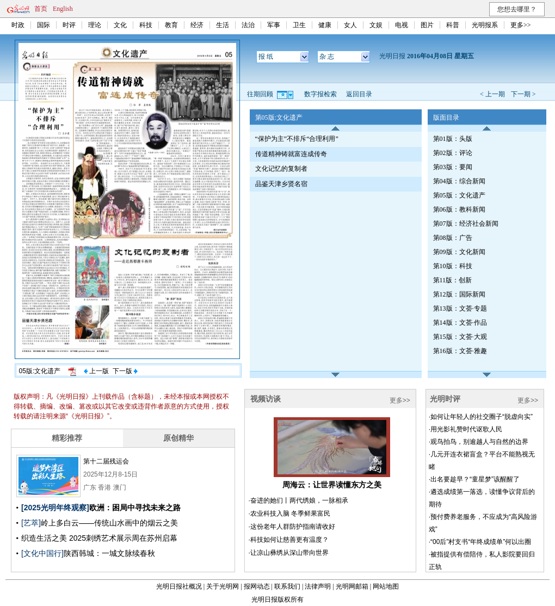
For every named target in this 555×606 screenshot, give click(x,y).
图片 (427, 25)
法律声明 (318, 586)
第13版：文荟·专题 (460, 308)
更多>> (520, 25)
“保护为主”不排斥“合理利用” (296, 139)
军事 (273, 25)
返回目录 (359, 94)
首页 (40, 9)
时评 (69, 25)
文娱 (376, 25)
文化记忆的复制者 (281, 168)
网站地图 (386, 586)
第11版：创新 (452, 280)
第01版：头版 (452, 139)
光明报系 (485, 25)
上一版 (96, 371)
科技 (145, 25)
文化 (120, 25)
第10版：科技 (452, 266)
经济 (196, 25)
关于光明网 (222, 586)
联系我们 (287, 586)
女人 (350, 25)
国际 (43, 25)
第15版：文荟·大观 (460, 337)
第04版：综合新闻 (459, 181)
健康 (324, 25)
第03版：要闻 (452, 167)
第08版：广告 (452, 238)
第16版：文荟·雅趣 (460, 351)
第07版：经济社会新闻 (465, 223)
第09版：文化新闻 (459, 252)
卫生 (299, 25)
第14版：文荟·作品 (460, 322)
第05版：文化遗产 (459, 195)
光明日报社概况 (179, 586)
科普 (452, 25)
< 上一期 (492, 94)
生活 (222, 25)
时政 (17, 25)
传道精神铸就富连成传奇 (291, 154)
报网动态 (257, 586)
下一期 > (523, 94)
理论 (94, 25)
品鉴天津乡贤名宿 (281, 184)
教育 (171, 25)
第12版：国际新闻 (459, 294)
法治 (248, 25)
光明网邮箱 (352, 586)
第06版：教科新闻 (459, 209)
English (63, 9)
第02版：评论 (452, 153)
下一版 (125, 371)
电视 (401, 25)
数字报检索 (320, 94)
